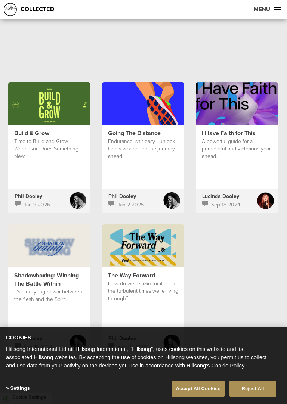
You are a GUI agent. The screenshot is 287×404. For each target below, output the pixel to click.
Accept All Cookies (198, 388)
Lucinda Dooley (220, 196)
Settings (20, 388)
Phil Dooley (28, 196)
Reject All (252, 388)
